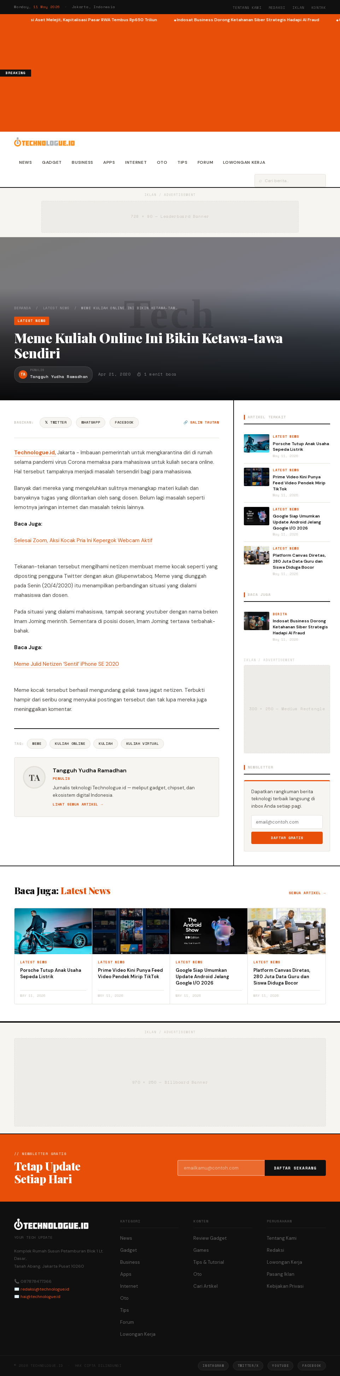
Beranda (22, 308)
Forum (205, 162)
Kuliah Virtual (142, 743)
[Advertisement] (185, 76)
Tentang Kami (247, 7)
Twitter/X (248, 1365)
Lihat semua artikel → (78, 804)
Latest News (56, 308)
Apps (109, 162)
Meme (36, 743)
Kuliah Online (70, 743)
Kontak (318, 7)
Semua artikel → (307, 893)
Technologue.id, (35, 452)
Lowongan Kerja (244, 162)
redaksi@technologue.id (44, 1289)
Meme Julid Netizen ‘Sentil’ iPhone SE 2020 (66, 664)
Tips (182, 162)
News (25, 162)
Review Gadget (210, 1238)
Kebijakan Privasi (285, 1286)
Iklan (298, 7)
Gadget (52, 162)
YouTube (280, 1365)
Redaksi (277, 7)
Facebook (124, 422)
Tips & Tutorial (208, 1262)
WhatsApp (90, 422)
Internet (136, 162)
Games (201, 1250)
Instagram (213, 1365)
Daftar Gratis (287, 837)
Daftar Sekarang (295, 1168)
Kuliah (106, 743)
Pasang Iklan (280, 1274)
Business (82, 162)
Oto (162, 162)
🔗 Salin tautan (201, 422)
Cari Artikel (205, 1286)
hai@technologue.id (40, 1296)
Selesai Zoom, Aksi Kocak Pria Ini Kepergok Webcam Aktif (83, 540)
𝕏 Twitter (55, 422)
